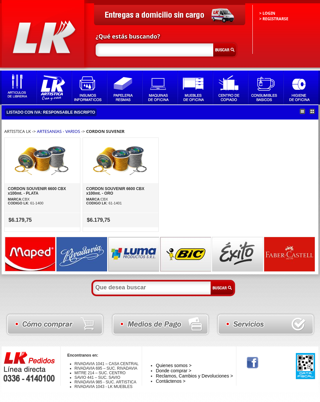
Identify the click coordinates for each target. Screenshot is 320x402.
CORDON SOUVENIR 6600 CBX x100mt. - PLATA (37, 191)
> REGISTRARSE (273, 19)
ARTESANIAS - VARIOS (58, 131)
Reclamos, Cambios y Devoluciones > (194, 375)
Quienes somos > (173, 365)
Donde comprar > (173, 370)
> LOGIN (267, 13)
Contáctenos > (170, 381)
